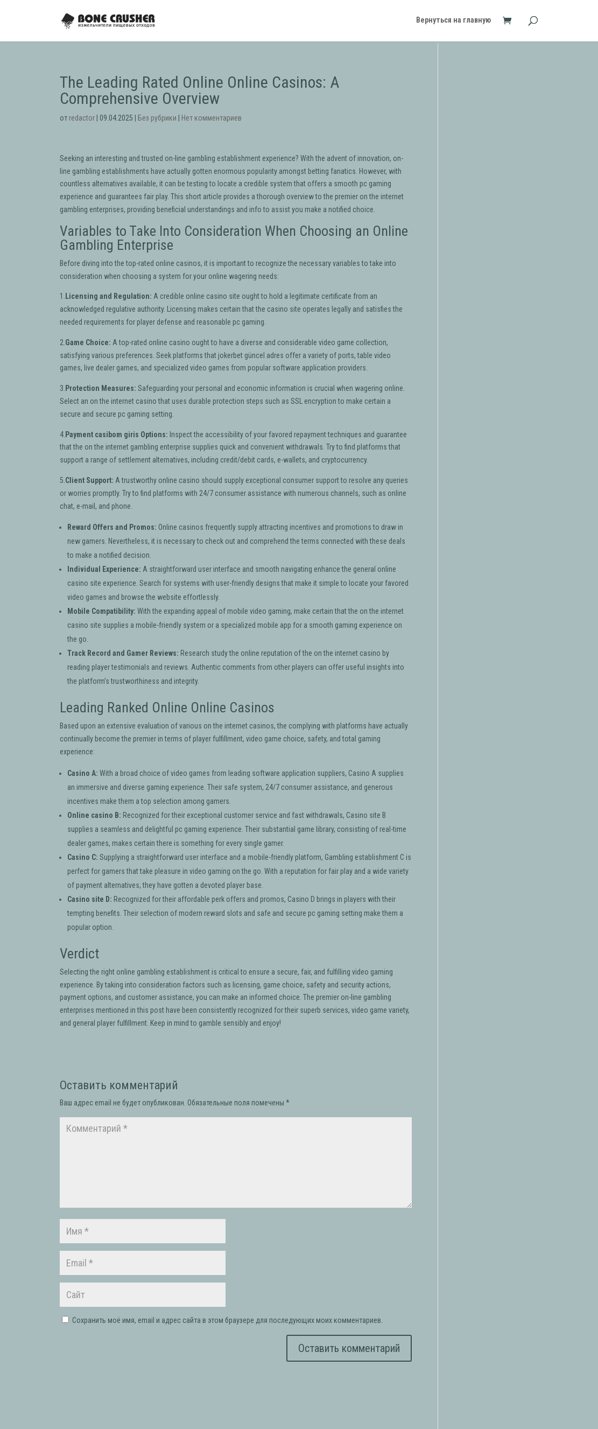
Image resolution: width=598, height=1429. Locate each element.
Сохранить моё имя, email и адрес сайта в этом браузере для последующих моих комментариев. (227, 1320)
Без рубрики (157, 118)
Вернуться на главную (453, 22)
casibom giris (117, 434)
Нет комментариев (211, 118)
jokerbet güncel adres (251, 355)
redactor (82, 118)
